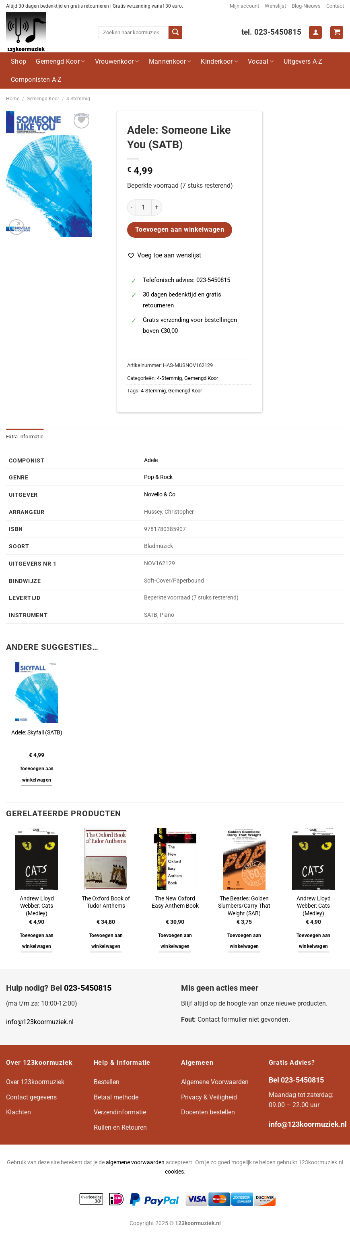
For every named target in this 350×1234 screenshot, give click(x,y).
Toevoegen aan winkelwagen (179, 229)
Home (12, 99)
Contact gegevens (31, 1097)
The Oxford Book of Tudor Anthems (106, 902)
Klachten (18, 1112)
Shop (18, 61)
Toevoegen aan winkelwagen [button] (37, 774)
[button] (164, 255)
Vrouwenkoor (117, 61)
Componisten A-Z (36, 79)
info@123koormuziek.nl (40, 1022)
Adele (151, 460)
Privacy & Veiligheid (209, 1097)
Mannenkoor (170, 61)
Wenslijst (275, 6)
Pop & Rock (158, 477)
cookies (174, 1171)
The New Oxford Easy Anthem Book (175, 902)
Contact (335, 6)
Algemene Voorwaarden (215, 1082)
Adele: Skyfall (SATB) (36, 732)
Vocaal (261, 61)
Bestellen (106, 1082)
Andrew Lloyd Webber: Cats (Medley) (37, 906)
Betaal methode (116, 1097)
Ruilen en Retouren (120, 1127)
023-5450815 (87, 988)
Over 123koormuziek (35, 1082)
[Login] (315, 32)
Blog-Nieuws (306, 6)
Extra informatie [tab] (24, 436)
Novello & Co (159, 494)
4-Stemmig (78, 99)
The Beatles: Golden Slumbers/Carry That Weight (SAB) (244, 906)
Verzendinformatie (120, 1112)
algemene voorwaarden (135, 1162)
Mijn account (244, 6)
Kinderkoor (219, 61)
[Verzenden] (175, 32)
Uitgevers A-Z (303, 61)
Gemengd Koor (60, 61)
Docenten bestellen (208, 1112)
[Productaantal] (144, 207)
